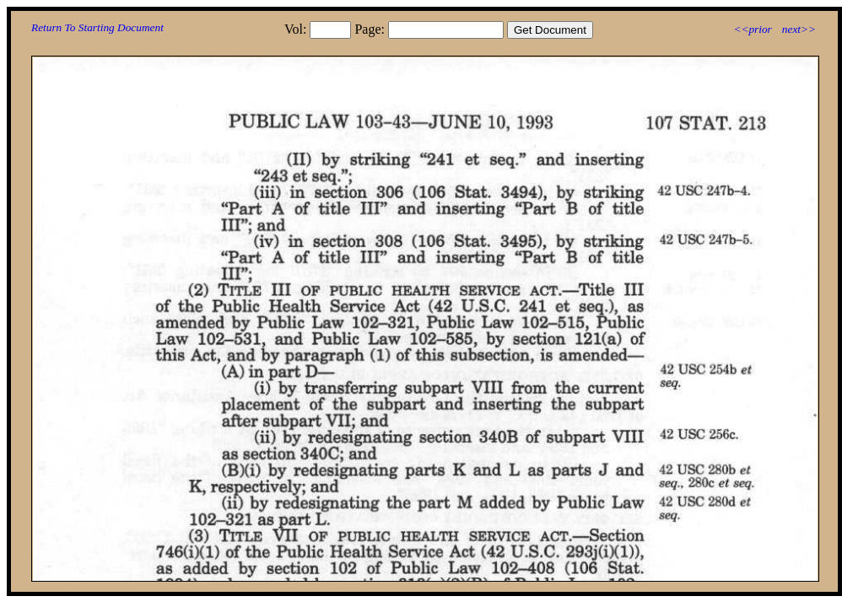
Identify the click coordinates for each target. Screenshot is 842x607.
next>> (799, 29)
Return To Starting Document (97, 27)
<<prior (752, 29)
